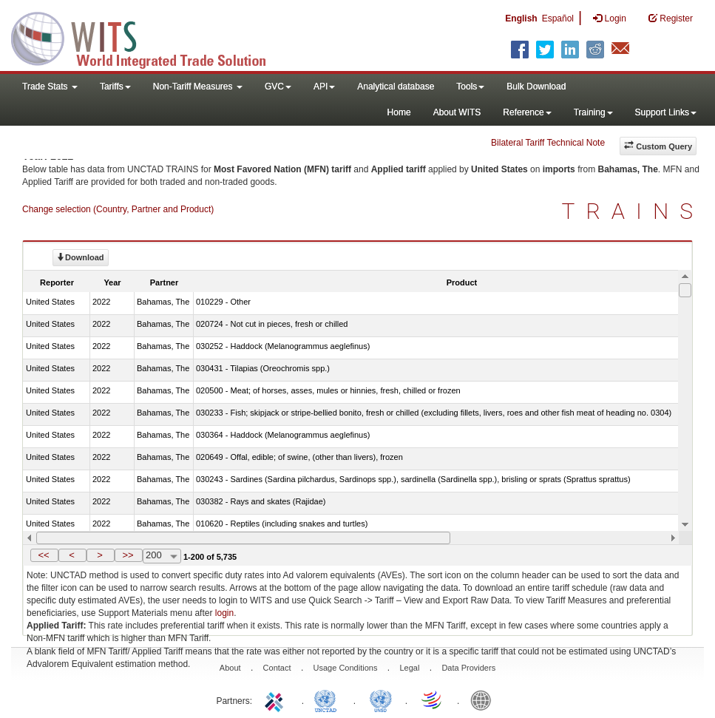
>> (127, 554)
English (521, 18)
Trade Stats (50, 86)
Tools (470, 86)
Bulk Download (536, 86)
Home (399, 112)
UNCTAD (328, 699)
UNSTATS (381, 699)
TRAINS (633, 211)
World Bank (484, 699)
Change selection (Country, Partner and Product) (118, 209)
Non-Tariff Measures (198, 86)
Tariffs (115, 86)
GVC (278, 86)
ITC (276, 699)
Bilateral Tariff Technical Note (548, 143)
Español (558, 18)
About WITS (457, 112)
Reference (527, 112)
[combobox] (162, 556)
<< (43, 554)
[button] (44, 555)
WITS (148, 37)
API (324, 86)
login (224, 613)
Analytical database (395, 86)
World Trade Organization (432, 699)
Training (593, 112)
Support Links (666, 112)
